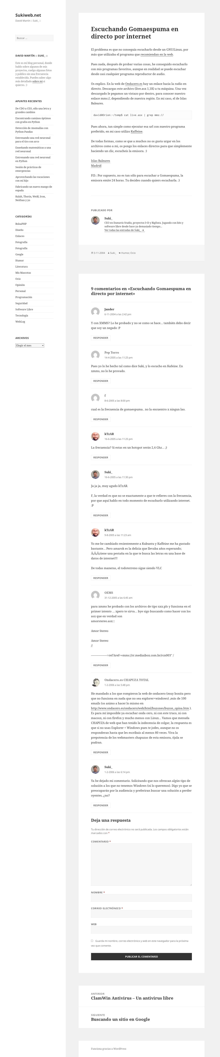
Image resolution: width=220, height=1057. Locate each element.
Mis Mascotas (23, 272)
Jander (109, 309)
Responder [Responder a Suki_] (100, 515)
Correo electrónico (107, 908)
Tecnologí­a (21, 315)
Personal (20, 291)
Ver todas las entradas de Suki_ (123, 230)
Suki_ (113, 253)
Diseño (19, 230)
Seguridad (21, 303)
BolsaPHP (21, 224)
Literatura (21, 266)
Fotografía (21, 248)
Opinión (20, 285)
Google (19, 254)
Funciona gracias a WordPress (108, 1048)
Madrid (96, 166)
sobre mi (37, 81)
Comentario (101, 841)
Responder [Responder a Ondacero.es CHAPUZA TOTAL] (100, 752)
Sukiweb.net (28, 15)
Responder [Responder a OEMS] (100, 665)
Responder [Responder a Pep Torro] (100, 381)
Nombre (98, 892)
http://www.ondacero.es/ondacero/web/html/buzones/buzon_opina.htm (140, 708)
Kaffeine (136, 131)
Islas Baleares (100, 161)
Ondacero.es (133, 84)
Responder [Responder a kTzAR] (100, 457)
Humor (19, 260)
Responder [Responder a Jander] (100, 337)
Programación (23, 297)
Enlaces (19, 236)
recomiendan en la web (157, 54)
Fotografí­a (21, 242)
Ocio (18, 279)
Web (94, 924)
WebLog (20, 321)
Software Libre (24, 309)
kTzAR (109, 434)
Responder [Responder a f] (100, 419)
